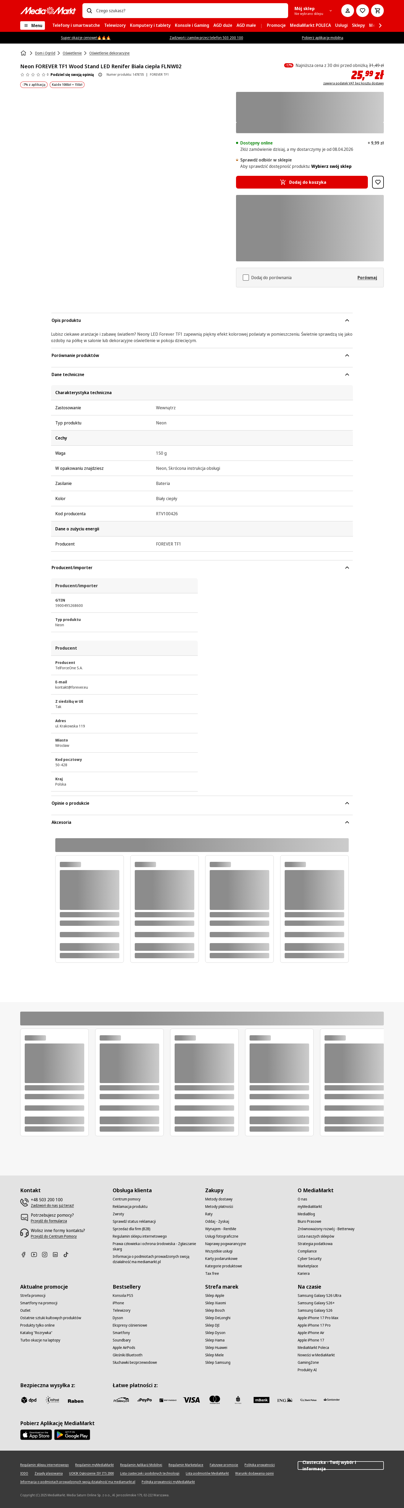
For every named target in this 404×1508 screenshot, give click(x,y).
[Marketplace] (308, 1266)
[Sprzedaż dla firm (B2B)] (131, 1229)
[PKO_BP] (238, 1400)
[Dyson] (118, 1317)
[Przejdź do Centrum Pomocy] (54, 1236)
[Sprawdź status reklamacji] (134, 1221)
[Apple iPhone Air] (311, 1332)
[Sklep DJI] (212, 1325)
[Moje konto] (347, 10)
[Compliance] (307, 1251)
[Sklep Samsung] (217, 1362)
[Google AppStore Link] (72, 1434)
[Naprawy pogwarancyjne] (225, 1243)
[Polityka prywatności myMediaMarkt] (168, 1482)
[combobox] (190, 10)
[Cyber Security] (310, 1258)
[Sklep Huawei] (216, 1347)
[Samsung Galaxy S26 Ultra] (319, 1295)
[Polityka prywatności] (260, 1465)
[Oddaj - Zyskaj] (217, 1221)
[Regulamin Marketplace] (186, 1465)
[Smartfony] (121, 1332)
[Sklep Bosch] (215, 1310)
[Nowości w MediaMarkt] (316, 1355)
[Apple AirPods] (124, 1347)
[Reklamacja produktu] (130, 1206)
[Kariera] (304, 1273)
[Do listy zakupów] (362, 10)
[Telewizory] (122, 1310)
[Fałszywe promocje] (224, 1465)
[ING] (284, 1400)
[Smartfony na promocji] (38, 1303)
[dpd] (28, 1400)
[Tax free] (212, 1273)
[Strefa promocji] (32, 1295)
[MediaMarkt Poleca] (313, 1347)
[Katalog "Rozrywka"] (36, 1332)
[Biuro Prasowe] (309, 1221)
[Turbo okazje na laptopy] (40, 1340)
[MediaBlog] (306, 1214)
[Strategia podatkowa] (315, 1243)
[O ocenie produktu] (100, 74)
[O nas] (302, 1199)
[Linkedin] (57, 1254)
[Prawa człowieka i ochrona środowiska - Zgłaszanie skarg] (156, 1246)
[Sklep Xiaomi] (215, 1303)
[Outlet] (25, 1310)
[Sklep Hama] (215, 1340)
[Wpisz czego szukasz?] (89, 10)
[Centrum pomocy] (127, 1199)
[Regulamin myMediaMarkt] (94, 1465)
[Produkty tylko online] (37, 1325)
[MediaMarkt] (48, 10)
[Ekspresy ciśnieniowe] (130, 1325)
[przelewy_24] (121, 1400)
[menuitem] (76, 25)
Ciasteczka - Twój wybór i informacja (341, 1465)
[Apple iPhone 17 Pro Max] (318, 1317)
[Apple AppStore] (36, 1434)
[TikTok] (68, 1254)
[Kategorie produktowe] (223, 1266)
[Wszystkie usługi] (219, 1251)
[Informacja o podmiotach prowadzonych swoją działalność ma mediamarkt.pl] (156, 1259)
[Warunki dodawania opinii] (254, 1473)
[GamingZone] (308, 1362)
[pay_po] (144, 1400)
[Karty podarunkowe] (221, 1258)
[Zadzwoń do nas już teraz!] (52, 1205)
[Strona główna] (24, 53)
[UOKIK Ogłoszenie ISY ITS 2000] (91, 1473)
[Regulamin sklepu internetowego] (140, 1236)
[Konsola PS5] (123, 1295)
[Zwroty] (118, 1214)
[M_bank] (261, 1400)
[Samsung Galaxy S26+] (316, 1303)
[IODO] (24, 1473)
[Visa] (191, 1400)
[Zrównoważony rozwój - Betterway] (326, 1229)
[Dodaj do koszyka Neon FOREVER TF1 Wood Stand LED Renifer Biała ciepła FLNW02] (302, 182)
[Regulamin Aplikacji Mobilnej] (141, 1465)
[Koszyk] (377, 10)
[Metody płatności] (219, 1206)
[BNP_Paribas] (167, 1400)
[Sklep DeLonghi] (217, 1317)
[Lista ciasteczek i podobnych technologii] (149, 1473)
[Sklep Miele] (214, 1355)
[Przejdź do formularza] (49, 1221)
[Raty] (209, 1214)
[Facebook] (25, 1254)
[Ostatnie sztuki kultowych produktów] (50, 1317)
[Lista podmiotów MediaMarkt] (207, 1473)
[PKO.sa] (308, 1400)
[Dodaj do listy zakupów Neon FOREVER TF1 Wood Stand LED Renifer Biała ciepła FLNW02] (378, 182)
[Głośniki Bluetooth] (127, 1355)
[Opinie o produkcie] (34, 75)
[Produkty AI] (307, 1370)
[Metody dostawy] (219, 1199)
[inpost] (52, 1400)
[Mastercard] (214, 1400)
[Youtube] (36, 1254)
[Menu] (32, 25)
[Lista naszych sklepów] (316, 1236)
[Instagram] (46, 1254)
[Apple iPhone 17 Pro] (314, 1325)
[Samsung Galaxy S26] (315, 1310)
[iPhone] (118, 1303)
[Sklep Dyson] (215, 1332)
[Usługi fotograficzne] (221, 1236)
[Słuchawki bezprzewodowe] (135, 1362)
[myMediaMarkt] (310, 1206)
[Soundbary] (122, 1340)
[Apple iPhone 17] (311, 1340)
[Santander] (331, 1401)
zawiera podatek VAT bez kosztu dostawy (353, 83)
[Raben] (75, 1401)
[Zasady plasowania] (49, 1473)
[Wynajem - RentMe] (220, 1229)
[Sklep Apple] (214, 1295)
